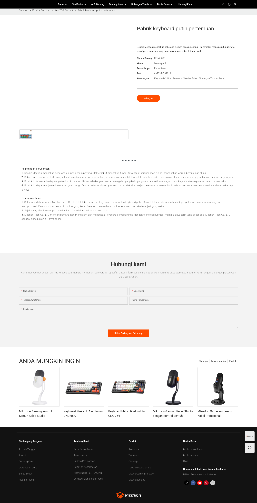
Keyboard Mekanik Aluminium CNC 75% (127, 413)
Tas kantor (134, 455)
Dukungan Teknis (28, 467)
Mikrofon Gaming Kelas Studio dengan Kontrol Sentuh (173, 413)
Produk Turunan (41, 10)
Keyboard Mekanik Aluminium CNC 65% (83, 413)
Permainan (134, 449)
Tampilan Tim (81, 455)
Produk (232, 361)
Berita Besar (25, 473)
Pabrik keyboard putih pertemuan (96, 10)
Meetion (23, 10)
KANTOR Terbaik (64, 10)
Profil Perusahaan (83, 449)
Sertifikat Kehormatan (85, 466)
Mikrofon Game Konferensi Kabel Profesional (215, 413)
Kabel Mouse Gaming (139, 467)
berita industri (190, 455)
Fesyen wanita (218, 361)
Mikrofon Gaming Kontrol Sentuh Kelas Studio (35, 413)
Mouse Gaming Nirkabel (141, 473)
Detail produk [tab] (129, 160)
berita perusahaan (192, 449)
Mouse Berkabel (137, 479)
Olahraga (203, 361)
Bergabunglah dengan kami (88, 478)
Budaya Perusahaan (84, 461)
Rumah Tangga (27, 449)
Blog (185, 461)
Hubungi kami (26, 479)
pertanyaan (148, 98)
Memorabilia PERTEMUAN (88, 472)
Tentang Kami (26, 461)
